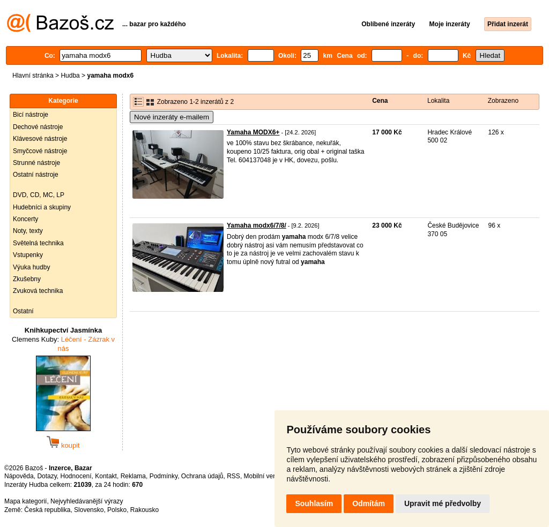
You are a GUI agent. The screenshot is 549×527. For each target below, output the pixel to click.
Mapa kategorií (25, 501)
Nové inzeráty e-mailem (171, 117)
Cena (380, 100)
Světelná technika (38, 243)
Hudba (70, 75)
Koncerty (25, 219)
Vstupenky (28, 255)
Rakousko (144, 510)
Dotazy (46, 476)
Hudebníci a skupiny (42, 207)
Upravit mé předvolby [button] (442, 503)
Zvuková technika (38, 291)
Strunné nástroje (36, 163)
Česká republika (47, 510)
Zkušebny (27, 279)
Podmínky (163, 476)
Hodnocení (76, 476)
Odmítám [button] (368, 503)
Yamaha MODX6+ (253, 132)
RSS (233, 476)
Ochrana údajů (202, 476)
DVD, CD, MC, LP (38, 195)
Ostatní (23, 311)
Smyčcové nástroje (40, 151)
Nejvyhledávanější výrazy (86, 501)
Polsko (117, 510)
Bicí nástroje (30, 114)
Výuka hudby (31, 267)
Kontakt (106, 476)
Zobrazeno (503, 100)
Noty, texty (28, 231)
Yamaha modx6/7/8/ (256, 225)
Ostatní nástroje (35, 174)
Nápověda (19, 476)
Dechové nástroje (38, 127)
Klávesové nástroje (40, 138)
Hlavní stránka (33, 75)
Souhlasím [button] (314, 503)
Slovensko (88, 510)
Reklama (133, 476)
